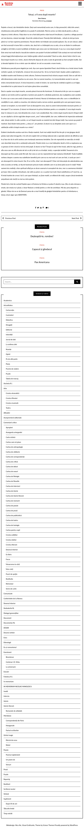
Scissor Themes (48, 825)
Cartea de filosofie (12, 481)
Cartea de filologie (12, 476)
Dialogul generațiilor (11, 613)
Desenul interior (12, 550)
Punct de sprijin (11, 574)
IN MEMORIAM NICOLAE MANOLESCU (18, 686)
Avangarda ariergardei (14, 432)
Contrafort (9, 315)
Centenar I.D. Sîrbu (13, 662)
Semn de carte (11, 589)
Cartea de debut (12, 467)
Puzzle (8, 374)
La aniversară (11, 667)
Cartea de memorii (13, 501)
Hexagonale (10, 725)
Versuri (8, 765)
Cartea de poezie (12, 506)
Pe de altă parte (11, 359)
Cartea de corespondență (15, 457)
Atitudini (7, 413)
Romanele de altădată (14, 711)
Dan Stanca (42, 18)
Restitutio (9, 579)
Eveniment (7, 652)
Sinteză (6, 794)
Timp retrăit (8, 813)
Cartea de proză (11, 511)
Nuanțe (8, 349)
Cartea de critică (12, 462)
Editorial (9, 330)
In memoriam (9, 681)
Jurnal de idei (11, 339)
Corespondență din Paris (15, 721)
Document (7, 618)
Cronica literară (11, 545)
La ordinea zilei (11, 344)
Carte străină (10, 437)
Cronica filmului (11, 398)
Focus (8, 559)
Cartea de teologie (12, 525)
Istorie (6, 701)
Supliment (7, 799)
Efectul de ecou (11, 740)
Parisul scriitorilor (12, 730)
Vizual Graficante (28, 825)
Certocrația (10, 310)
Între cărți (9, 569)
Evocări (6, 672)
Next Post (75, 218)
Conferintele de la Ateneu (13, 598)
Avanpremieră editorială (12, 418)
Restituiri (7, 784)
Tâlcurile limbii (9, 808)
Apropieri (9, 427)
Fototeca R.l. (8, 677)
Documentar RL (9, 623)
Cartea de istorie (12, 491)
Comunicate (8, 594)
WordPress (74, 825)
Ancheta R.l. (8, 383)
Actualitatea (8, 305)
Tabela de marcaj (12, 379)
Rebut (8, 745)
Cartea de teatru (12, 520)
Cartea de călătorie (13, 452)
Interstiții (9, 335)
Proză (6, 769)
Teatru (8, 408)
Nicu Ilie (18, 825)
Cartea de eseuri (12, 471)
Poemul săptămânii (13, 755)
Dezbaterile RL (9, 608)
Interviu (6, 696)
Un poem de (10, 760)
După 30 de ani (11, 804)
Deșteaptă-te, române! (42, 236)
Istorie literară (9, 706)
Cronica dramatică (12, 393)
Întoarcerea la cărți (13, 564)
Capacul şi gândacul (42, 249)
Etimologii (7, 642)
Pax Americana (42, 262)
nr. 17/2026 (48, 21)
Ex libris (9, 554)
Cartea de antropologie (14, 447)
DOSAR (6, 628)
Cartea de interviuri (13, 486)
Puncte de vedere (12, 369)
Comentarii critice (10, 422)
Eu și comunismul (10, 647)
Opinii (8, 354)
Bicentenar (10, 657)
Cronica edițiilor (12, 535)
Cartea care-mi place (13, 442)
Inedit (6, 691)
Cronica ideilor (11, 540)
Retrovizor (9, 584)
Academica (8, 300)
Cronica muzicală (12, 403)
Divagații (9, 325)
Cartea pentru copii (13, 530)
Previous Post (10, 218)
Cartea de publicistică (14, 515)
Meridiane (7, 716)
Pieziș (42, 10)
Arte (5, 388)
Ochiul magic (8, 735)
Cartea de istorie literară (15, 496)
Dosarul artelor (9, 633)
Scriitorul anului (9, 789)
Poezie (6, 750)
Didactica (9, 320)
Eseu (5, 638)
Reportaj (7, 779)
